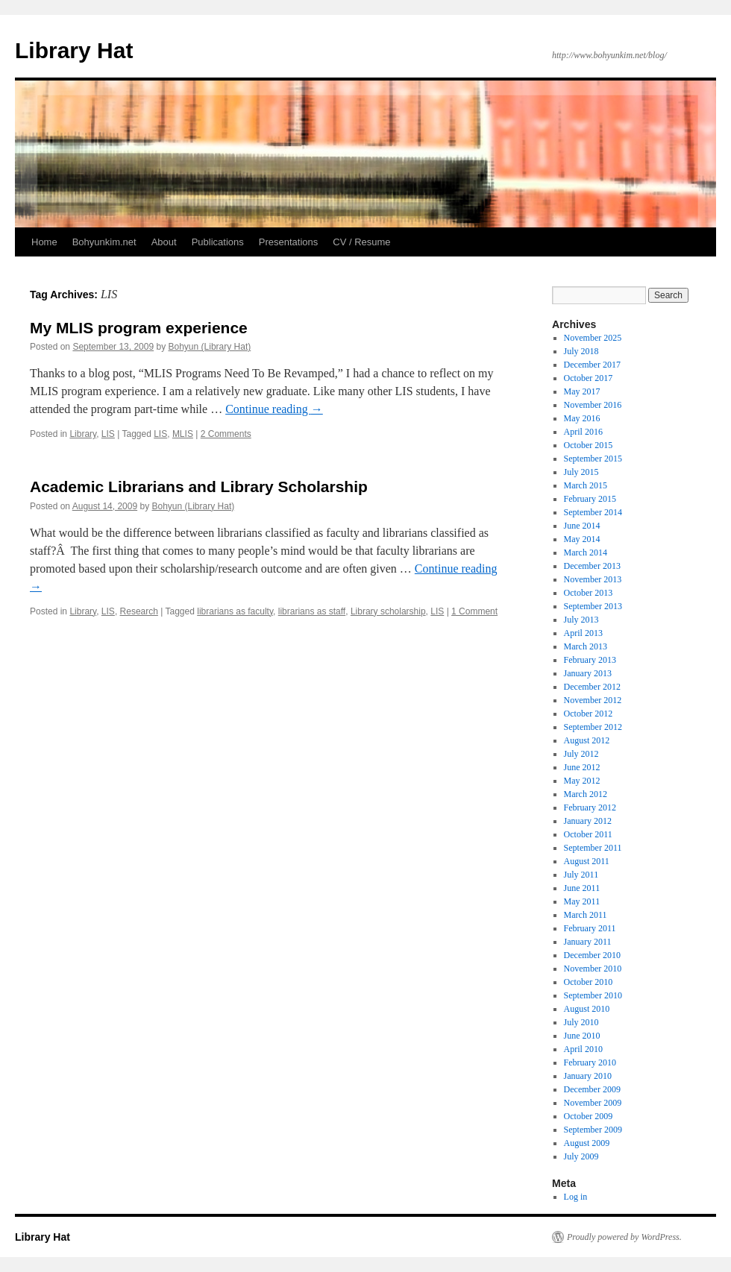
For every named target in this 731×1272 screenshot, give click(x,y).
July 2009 (581, 1156)
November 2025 (593, 338)
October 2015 (588, 445)
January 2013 (588, 673)
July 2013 (581, 619)
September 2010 (593, 995)
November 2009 (593, 1103)
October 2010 (588, 982)
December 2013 (592, 566)
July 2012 (581, 754)
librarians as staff (312, 611)
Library (82, 434)
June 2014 (582, 525)
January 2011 (588, 941)
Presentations (289, 242)
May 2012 (582, 780)
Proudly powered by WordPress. (624, 1237)
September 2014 (593, 512)
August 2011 (586, 861)
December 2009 (592, 1089)
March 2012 (585, 794)
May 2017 (582, 391)
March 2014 (585, 552)
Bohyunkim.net (104, 242)
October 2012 (588, 713)
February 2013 (590, 660)
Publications (218, 242)
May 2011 (582, 901)
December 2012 (592, 686)
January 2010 (588, 1076)
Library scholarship (388, 611)
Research (139, 611)
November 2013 (593, 579)
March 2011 (585, 915)
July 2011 (581, 874)
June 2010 (582, 1035)
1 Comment (474, 611)
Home (44, 242)
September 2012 (593, 727)
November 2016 (593, 405)
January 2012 (588, 821)
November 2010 (593, 968)
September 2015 (593, 458)
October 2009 (588, 1116)
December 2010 (592, 955)
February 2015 (590, 499)
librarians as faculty (235, 611)
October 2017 (588, 378)
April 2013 (583, 633)
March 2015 (585, 485)
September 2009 (593, 1129)
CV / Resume (361, 242)
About (164, 242)
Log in (576, 1196)
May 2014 (582, 539)
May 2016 (582, 418)
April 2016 (583, 431)
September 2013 (593, 606)
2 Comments (226, 434)
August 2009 (587, 1143)
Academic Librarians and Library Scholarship (199, 486)
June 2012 (582, 767)
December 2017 (592, 364)
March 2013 (585, 646)
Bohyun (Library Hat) (210, 346)
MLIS (182, 434)
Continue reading (274, 409)
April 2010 (583, 1049)
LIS (108, 434)
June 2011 (582, 888)
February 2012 (590, 807)
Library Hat (74, 50)
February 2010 (590, 1062)
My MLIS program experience (139, 327)
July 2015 (581, 472)
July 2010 (581, 1022)
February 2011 (590, 928)
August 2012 (587, 740)
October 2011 (588, 834)
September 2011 (593, 848)
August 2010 (587, 1009)
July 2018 (581, 351)
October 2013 (588, 593)
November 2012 (593, 700)
